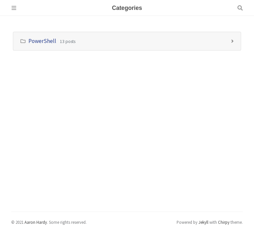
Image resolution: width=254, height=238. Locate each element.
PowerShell (42, 41)
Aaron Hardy (35, 222)
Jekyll (203, 222)
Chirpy (224, 222)
